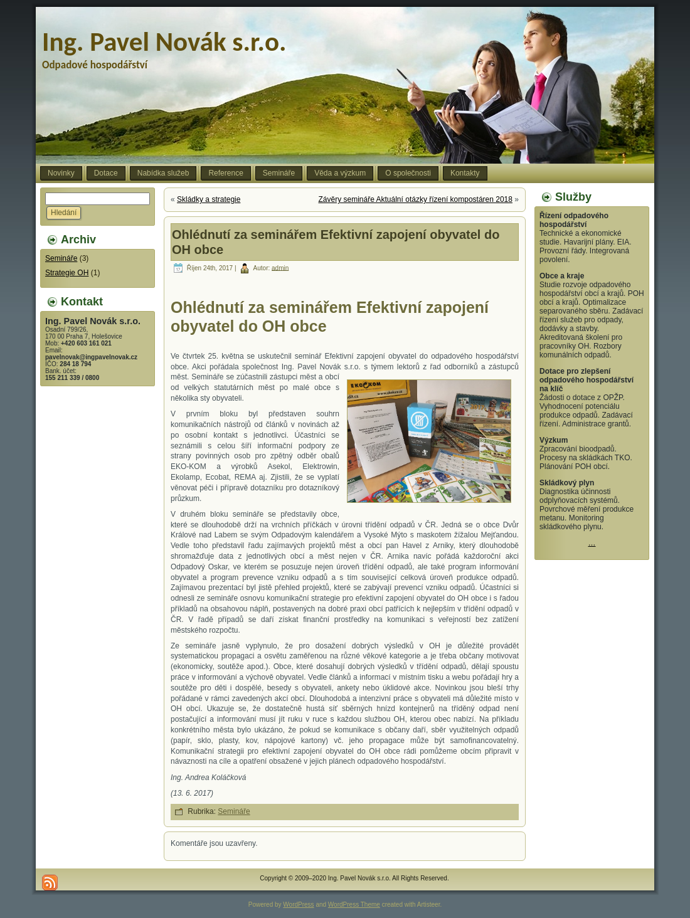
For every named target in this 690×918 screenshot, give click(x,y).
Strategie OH (66, 272)
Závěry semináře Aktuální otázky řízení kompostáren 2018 (415, 199)
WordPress (298, 904)
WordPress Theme (354, 904)
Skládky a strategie (208, 199)
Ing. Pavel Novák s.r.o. (164, 41)
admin (280, 267)
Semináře (61, 258)
